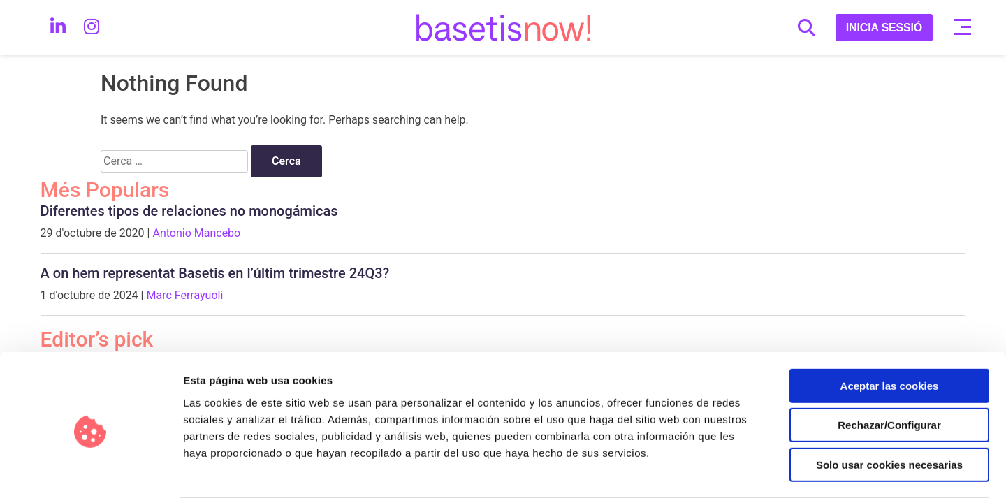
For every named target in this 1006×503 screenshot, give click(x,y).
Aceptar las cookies (889, 336)
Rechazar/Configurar (889, 375)
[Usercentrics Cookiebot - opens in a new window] (90, 475)
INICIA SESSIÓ (884, 28)
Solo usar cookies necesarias (889, 415)
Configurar (737, 475)
